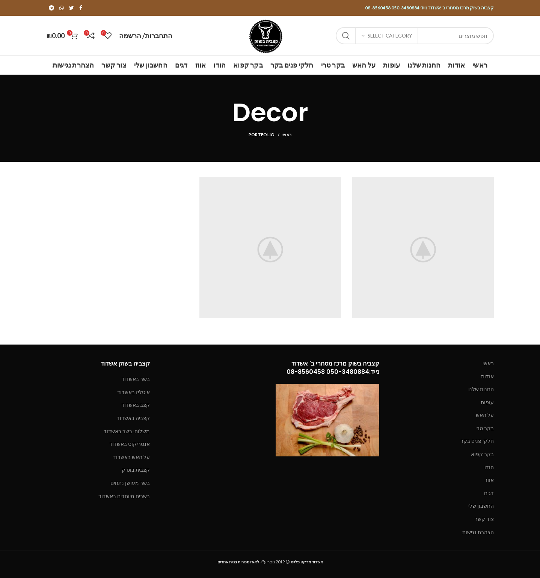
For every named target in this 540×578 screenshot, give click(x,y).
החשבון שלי (481, 506)
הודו (489, 467)
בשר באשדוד (135, 379)
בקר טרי (484, 428)
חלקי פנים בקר (477, 441)
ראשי (286, 134)
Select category (390, 36)
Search (345, 35)
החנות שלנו (481, 389)
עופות (487, 402)
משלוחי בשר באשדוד (127, 431)
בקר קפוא (482, 454)
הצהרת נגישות (478, 532)
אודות (487, 376)
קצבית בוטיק (136, 470)
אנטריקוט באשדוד (129, 444)
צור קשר (484, 519)
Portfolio (262, 134)
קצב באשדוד (135, 405)
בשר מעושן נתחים (130, 483)
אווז (490, 480)
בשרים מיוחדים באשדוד (124, 496)
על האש (485, 415)
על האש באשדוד (131, 457)
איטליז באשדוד (133, 392)
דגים (489, 493)
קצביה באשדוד (133, 418)
